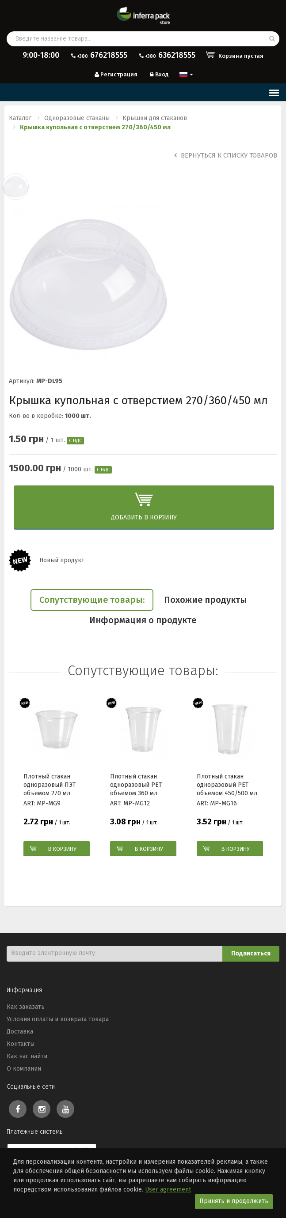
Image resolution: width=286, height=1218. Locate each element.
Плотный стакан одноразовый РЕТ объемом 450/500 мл (227, 785)
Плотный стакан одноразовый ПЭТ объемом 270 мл (49, 785)
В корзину (62, 849)
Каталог (20, 118)
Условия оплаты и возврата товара (58, 1019)
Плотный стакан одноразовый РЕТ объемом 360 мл (136, 785)
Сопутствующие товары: (92, 599)
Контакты (20, 1044)
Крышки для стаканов (154, 118)
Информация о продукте (142, 620)
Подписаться (251, 953)
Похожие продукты (205, 599)
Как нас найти (27, 1056)
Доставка (20, 1031)
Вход (158, 74)
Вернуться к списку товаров (225, 155)
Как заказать (26, 1007)
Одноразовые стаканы (77, 118)
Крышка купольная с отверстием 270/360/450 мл (95, 127)
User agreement (168, 1189)
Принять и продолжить (233, 1201)
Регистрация (115, 74)
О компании (24, 1068)
